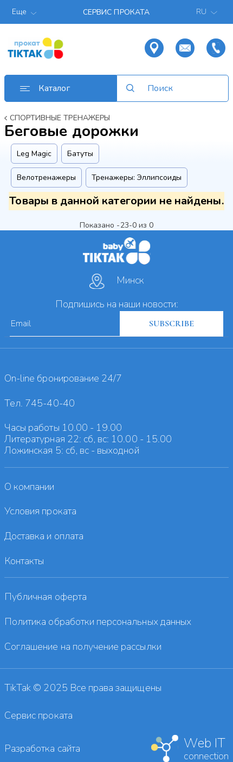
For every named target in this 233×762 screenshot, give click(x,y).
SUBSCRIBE (171, 323)
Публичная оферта (45, 596)
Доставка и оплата (43, 536)
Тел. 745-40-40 (39, 403)
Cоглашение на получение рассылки (82, 646)
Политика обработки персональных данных (97, 621)
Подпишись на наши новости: (116, 304)
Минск (116, 281)
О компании (29, 486)
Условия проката (40, 511)
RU (208, 12)
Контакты (24, 560)
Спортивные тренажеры (60, 118)
